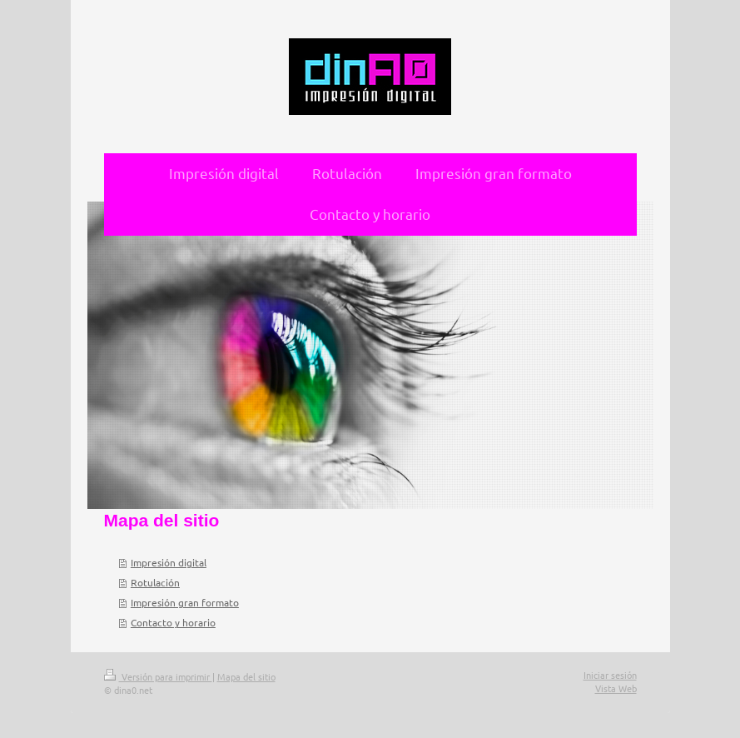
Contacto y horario (173, 622)
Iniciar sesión (610, 674)
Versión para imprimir (158, 676)
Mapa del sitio (246, 676)
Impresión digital (168, 562)
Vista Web (616, 688)
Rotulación (155, 582)
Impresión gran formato (185, 602)
